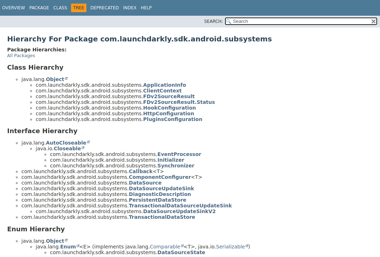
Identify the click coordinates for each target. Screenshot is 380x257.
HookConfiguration (169, 108)
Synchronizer (176, 165)
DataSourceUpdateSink (161, 188)
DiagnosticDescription (160, 194)
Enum (68, 247)
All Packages (21, 55)
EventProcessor (179, 154)
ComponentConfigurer (160, 177)
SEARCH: (213, 21)
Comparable (165, 247)
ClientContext (162, 91)
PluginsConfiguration (172, 119)
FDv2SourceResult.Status (179, 102)
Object (55, 79)
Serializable (230, 247)
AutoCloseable (66, 143)
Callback (140, 171)
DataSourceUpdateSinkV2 (179, 211)
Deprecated (104, 7)
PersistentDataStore (157, 200)
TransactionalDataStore (162, 217)
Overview (13, 7)
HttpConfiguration (168, 113)
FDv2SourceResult (169, 96)
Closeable (67, 148)
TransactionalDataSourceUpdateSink (180, 205)
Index (130, 7)
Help (146, 7)
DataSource (145, 183)
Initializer (171, 160)
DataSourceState (181, 252)
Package (39, 7)
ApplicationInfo (164, 85)
